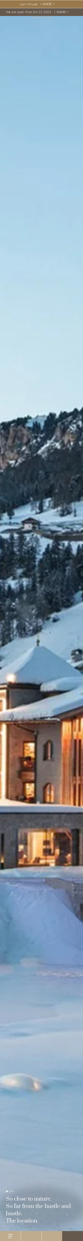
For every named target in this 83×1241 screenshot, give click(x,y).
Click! (47, 4)
